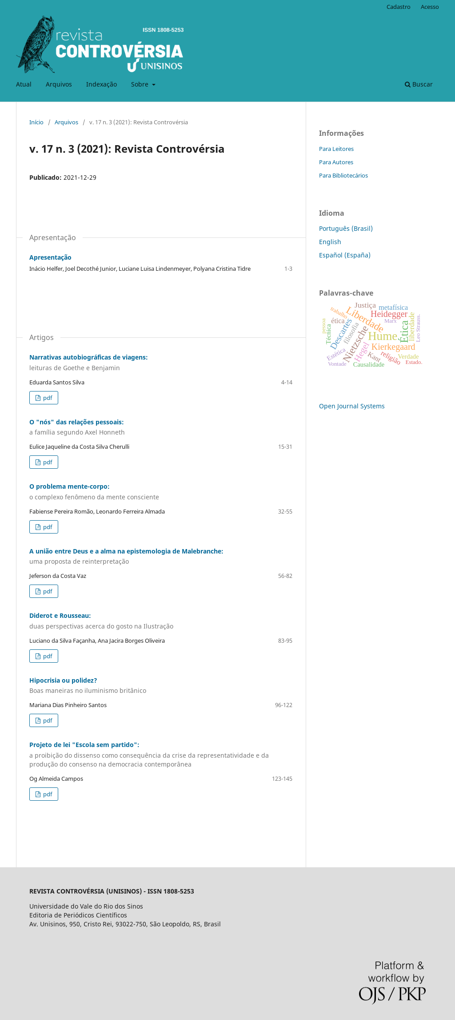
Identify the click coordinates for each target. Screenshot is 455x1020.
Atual (24, 84)
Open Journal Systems (352, 406)
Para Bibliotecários (343, 175)
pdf (47, 398)
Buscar (419, 84)
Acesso (430, 7)
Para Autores (336, 162)
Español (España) (345, 255)
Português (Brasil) (346, 228)
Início (36, 122)
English (330, 241)
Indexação (101, 84)
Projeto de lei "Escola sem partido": (160, 754)
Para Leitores (336, 149)
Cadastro (399, 7)
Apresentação (50, 257)
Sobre (140, 84)
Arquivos (59, 84)
